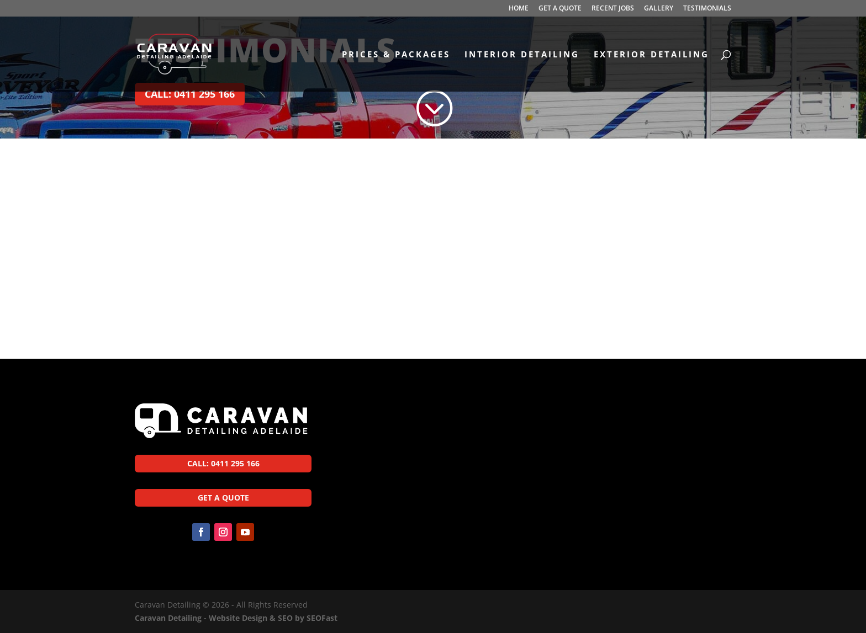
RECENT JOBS (613, 9)
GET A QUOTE (560, 9)
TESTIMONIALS (707, 9)
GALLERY (658, 9)
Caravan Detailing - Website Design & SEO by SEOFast (236, 618)
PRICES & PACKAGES (396, 55)
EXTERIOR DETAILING (651, 55)
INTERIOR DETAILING (521, 55)
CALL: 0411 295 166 (190, 93)
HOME (519, 9)
